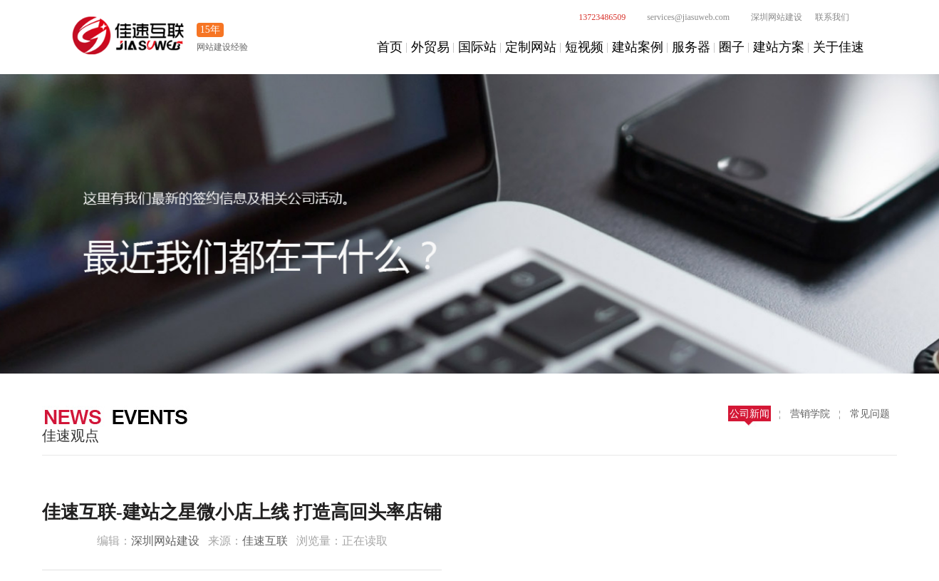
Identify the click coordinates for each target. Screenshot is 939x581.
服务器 (691, 47)
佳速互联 (265, 541)
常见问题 (870, 413)
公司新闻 (749, 413)
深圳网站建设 (768, 17)
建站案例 (637, 47)
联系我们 (832, 17)
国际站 (477, 47)
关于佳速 (838, 47)
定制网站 (530, 47)
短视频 (584, 47)
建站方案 (778, 47)
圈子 (732, 47)
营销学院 (810, 413)
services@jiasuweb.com (680, 17)
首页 (390, 47)
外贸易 (430, 47)
